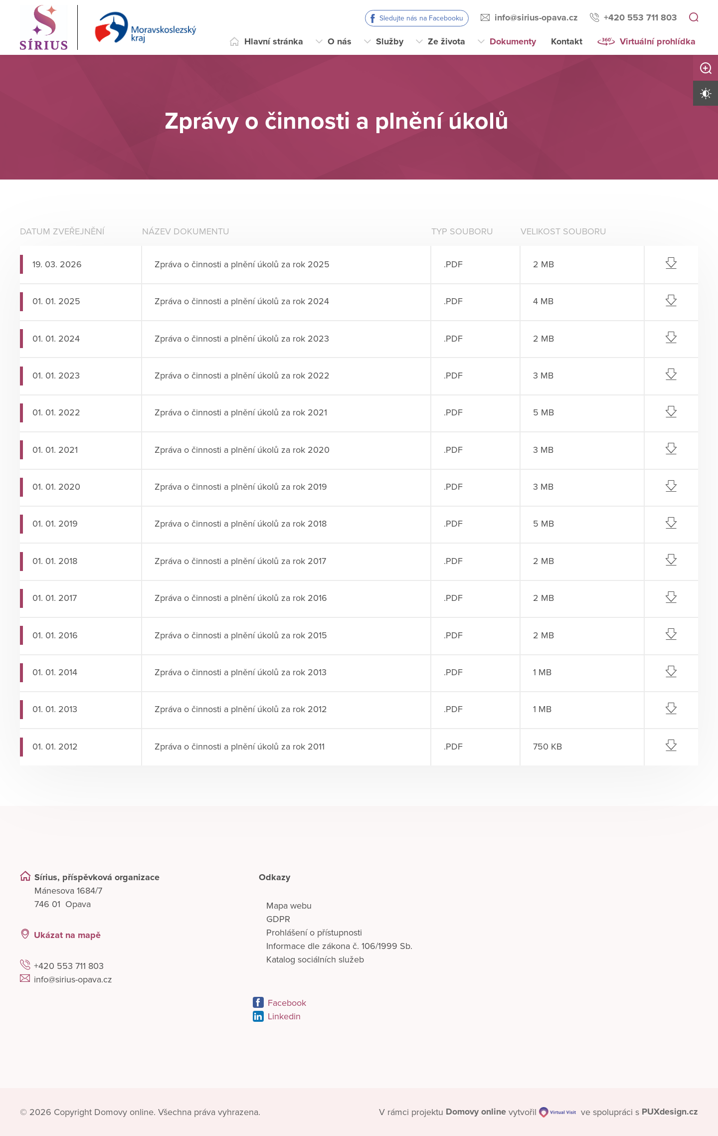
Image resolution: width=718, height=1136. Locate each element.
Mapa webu (289, 905)
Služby (389, 41)
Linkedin (284, 1015)
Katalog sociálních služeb (315, 958)
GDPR (278, 918)
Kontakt (566, 41)
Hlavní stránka (273, 41)
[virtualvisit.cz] (557, 1112)
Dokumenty (513, 41)
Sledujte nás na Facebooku (421, 18)
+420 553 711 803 (640, 17)
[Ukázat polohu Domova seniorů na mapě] (182, 935)
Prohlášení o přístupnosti (314, 932)
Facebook (287, 1002)
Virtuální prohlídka (658, 41)
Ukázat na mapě (67, 934)
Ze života (446, 41)
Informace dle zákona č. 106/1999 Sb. (339, 945)
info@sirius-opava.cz (536, 17)
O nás (340, 41)
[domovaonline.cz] (476, 1112)
